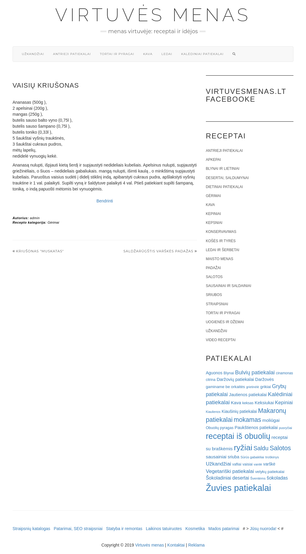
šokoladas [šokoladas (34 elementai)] (277, 477)
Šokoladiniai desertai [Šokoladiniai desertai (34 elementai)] (227, 477)
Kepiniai (213, 214)
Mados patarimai (223, 528)
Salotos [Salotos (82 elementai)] (280, 448)
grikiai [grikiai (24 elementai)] (265, 386)
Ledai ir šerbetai (222, 250)
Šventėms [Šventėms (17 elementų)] (257, 478)
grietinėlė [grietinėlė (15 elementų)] (252, 387)
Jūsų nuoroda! (263, 528)
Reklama (196, 545)
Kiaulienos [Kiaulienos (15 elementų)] (213, 411)
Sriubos (214, 295)
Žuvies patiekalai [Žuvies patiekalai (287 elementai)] (238, 488)
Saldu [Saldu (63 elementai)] (260, 448)
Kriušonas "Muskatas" (40, 251)
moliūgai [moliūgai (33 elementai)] (271, 420)
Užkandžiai (33, 54)
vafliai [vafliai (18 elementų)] (236, 464)
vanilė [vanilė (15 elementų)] (258, 464)
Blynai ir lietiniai (222, 169)
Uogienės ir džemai (225, 322)
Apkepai (213, 160)
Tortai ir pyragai (117, 54)
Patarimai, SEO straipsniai (78, 528)
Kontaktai (176, 545)
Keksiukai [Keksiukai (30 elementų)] (264, 402)
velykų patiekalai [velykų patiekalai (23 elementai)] (269, 471)
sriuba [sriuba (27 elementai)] (233, 456)
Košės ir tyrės (221, 241)
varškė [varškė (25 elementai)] (269, 464)
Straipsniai (217, 304)
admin (35, 218)
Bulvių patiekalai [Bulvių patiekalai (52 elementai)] (255, 372)
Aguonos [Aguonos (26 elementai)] (214, 372)
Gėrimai (53, 222)
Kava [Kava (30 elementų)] (236, 402)
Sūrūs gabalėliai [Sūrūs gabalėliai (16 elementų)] (252, 457)
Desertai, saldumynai (227, 178)
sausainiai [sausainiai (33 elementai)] (216, 456)
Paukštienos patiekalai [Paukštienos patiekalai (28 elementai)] (256, 427)
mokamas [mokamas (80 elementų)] (247, 419)
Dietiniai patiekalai (224, 187)
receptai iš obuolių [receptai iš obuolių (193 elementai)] (238, 436)
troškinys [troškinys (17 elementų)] (272, 457)
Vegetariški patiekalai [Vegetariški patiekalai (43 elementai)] (230, 471)
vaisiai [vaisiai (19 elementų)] (247, 464)
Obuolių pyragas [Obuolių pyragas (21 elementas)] (220, 427)
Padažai (213, 268)
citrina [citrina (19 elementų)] (210, 380)
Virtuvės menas (153, 14)
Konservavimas (221, 232)
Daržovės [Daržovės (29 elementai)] (264, 379)
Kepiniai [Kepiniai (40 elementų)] (284, 402)
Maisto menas (219, 259)
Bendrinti (105, 201)
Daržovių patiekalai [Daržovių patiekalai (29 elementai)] (235, 379)
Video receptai (221, 340)
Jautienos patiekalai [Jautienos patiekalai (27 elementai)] (248, 394)
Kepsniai (214, 223)
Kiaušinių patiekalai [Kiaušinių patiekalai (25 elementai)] (239, 411)
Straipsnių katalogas (31, 528)
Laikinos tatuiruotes (164, 528)
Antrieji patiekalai (72, 54)
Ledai (166, 54)
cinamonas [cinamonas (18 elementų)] (284, 373)
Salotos (214, 277)
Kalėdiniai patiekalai (202, 54)
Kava (147, 54)
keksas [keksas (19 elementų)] (248, 403)
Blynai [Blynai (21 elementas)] (229, 373)
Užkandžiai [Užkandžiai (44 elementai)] (218, 464)
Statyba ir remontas (124, 528)
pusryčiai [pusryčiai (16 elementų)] (285, 428)
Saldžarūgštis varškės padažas (158, 251)
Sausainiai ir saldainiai (228, 286)
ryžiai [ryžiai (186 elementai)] (243, 447)
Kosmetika (195, 528)
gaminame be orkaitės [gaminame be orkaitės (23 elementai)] (225, 386)
